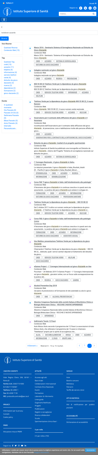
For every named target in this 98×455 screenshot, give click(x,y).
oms (46, 296)
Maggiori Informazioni (41, 452)
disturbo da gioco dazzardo (47, 65)
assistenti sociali (70, 236)
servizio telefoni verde (54, 92)
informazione (10, 72)
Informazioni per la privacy (13, 410)
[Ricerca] (75, 14)
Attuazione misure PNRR (12, 431)
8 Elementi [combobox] (33, 346)
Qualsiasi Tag (9, 62)
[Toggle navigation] (4, 19)
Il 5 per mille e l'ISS (42, 436)
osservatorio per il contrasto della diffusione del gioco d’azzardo (63, 137)
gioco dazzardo (11, 93)
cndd (7, 64)
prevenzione (72, 78)
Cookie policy (8, 417)
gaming (76, 280)
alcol (38, 335)
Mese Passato (11, 121)
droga (68, 335)
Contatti (6, 414)
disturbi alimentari (53, 335)
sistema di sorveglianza (66, 61)
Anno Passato (10, 123)
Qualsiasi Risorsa (10, 48)
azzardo (9, 67)
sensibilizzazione (59, 177)
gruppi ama (66, 338)
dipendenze (10, 88)
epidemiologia (41, 173)
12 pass (54, 338)
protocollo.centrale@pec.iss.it (18, 396)
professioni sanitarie (72, 197)
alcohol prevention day (62, 296)
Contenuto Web (11, 50)
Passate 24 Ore (11, 113)
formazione (9, 91)
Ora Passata (10, 110)
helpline (8, 70)
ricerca (8, 85)
